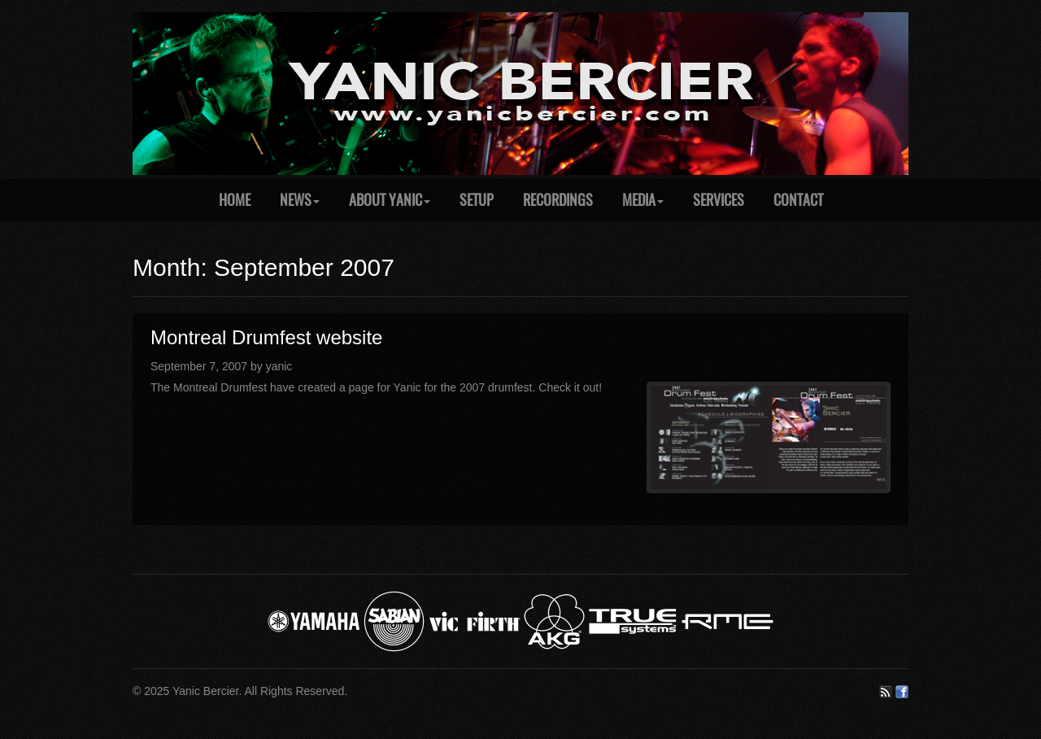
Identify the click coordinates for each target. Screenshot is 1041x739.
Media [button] (643, 200)
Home (234, 200)
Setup (477, 200)
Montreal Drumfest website (266, 337)
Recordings (558, 200)
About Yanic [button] (389, 200)
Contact (798, 200)
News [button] (300, 200)
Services (718, 200)
